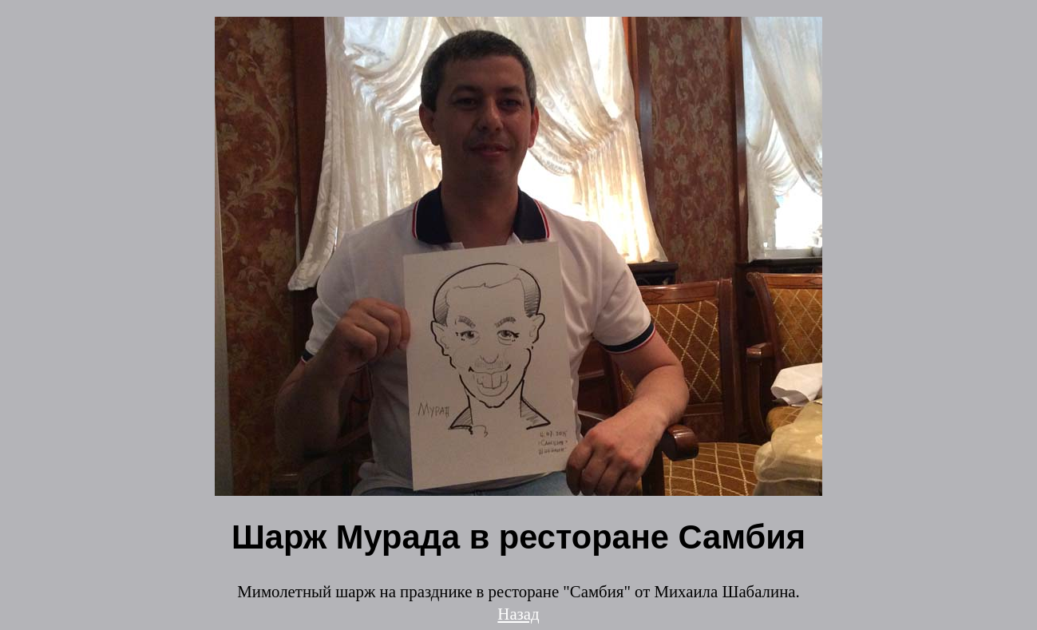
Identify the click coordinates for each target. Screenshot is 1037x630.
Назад (518, 613)
